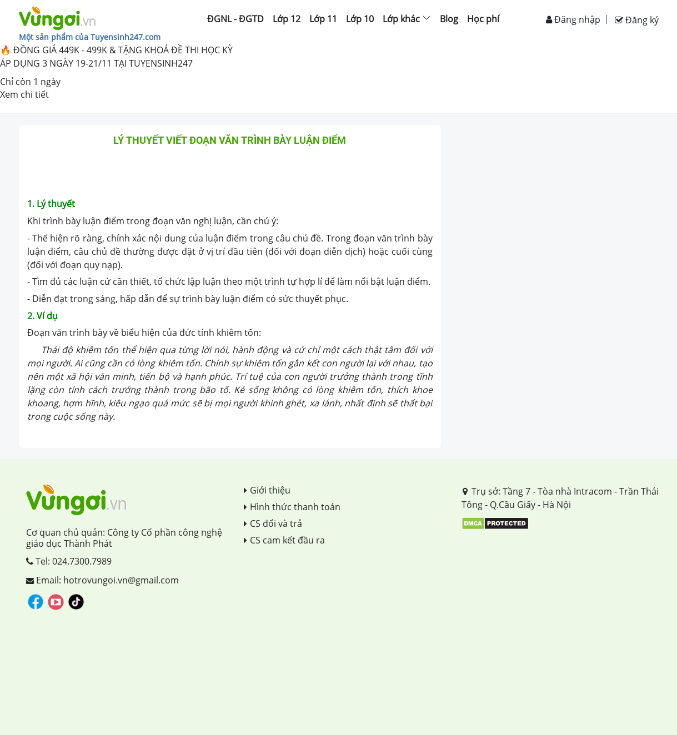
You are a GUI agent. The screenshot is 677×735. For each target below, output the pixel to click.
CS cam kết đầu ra (284, 540)
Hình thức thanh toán (292, 507)
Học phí (483, 19)
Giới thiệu (267, 490)
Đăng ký (637, 20)
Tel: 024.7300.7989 (69, 561)
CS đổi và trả (273, 523)
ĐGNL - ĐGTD (235, 19)
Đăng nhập (573, 19)
